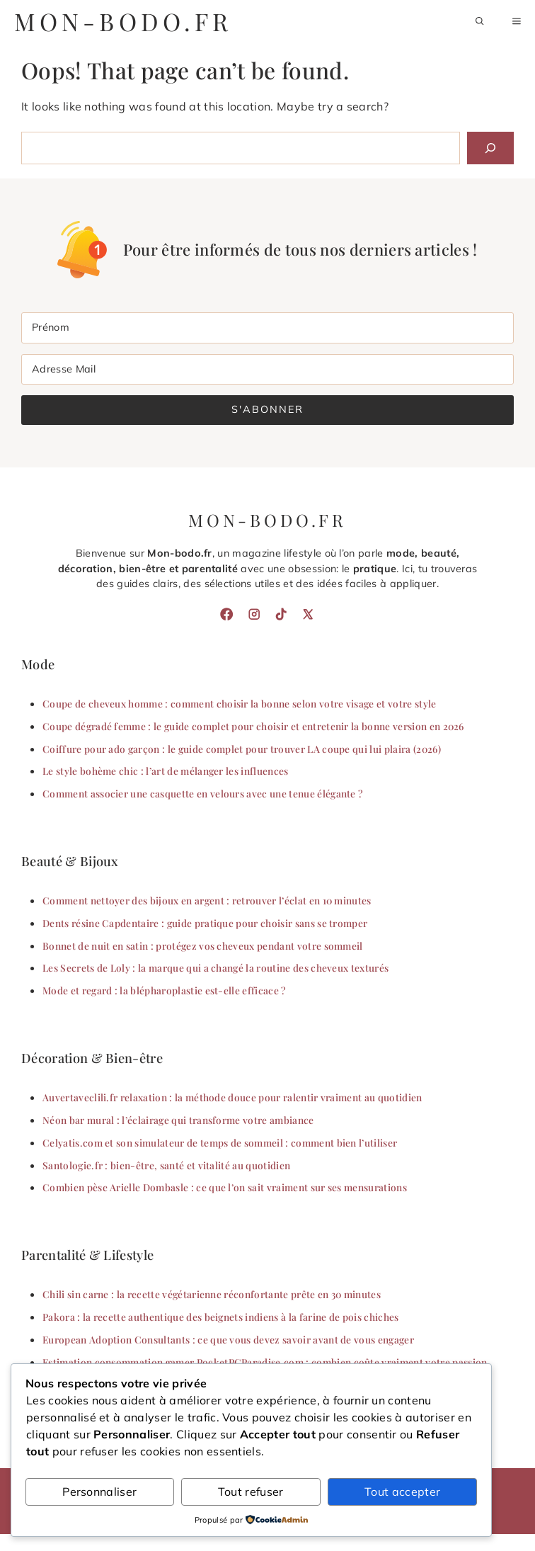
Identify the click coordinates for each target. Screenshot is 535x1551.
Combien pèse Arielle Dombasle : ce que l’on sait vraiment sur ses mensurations (224, 1187)
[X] (307, 614)
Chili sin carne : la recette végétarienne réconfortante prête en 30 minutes (211, 1294)
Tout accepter (402, 1491)
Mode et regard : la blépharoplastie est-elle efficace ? (164, 990)
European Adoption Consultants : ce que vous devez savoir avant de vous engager (228, 1339)
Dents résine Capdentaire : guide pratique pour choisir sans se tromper (204, 922)
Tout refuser (251, 1491)
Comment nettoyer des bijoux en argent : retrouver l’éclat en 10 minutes (207, 900)
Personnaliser (99, 1491)
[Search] (490, 148)
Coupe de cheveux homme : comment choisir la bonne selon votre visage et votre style (239, 703)
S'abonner (267, 409)
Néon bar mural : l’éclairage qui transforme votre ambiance (178, 1119)
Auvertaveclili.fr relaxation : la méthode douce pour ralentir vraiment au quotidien (232, 1097)
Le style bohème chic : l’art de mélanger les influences (165, 770)
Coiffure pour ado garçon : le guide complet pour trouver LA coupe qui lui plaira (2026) (241, 748)
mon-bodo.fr (123, 21)
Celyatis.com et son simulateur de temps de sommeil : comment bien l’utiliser (219, 1142)
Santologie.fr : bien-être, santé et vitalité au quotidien (166, 1165)
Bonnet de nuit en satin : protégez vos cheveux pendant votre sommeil (202, 945)
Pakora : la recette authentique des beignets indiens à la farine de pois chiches (220, 1316)
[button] (479, 21)
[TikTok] (281, 614)
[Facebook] (226, 614)
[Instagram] (254, 614)
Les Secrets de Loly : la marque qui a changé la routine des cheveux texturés (215, 967)
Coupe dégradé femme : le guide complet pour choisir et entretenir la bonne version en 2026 (253, 726)
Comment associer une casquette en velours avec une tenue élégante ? (202, 793)
